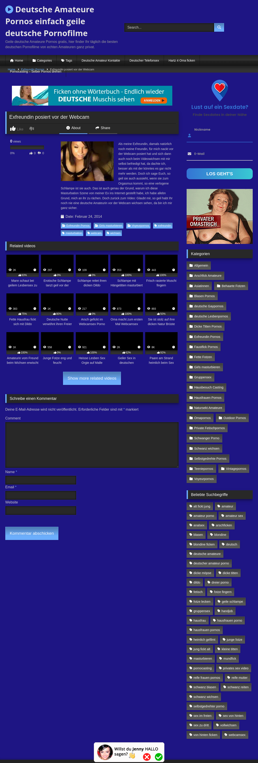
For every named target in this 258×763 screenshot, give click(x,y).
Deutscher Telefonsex (144, 60)
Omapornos (202, 399)
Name (11, 472)
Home (19, 60)
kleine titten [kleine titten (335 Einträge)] (230, 625)
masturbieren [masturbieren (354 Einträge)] (202, 635)
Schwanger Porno (206, 417)
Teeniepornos (203, 446)
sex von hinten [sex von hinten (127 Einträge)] (233, 692)
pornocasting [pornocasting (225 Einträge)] (202, 644)
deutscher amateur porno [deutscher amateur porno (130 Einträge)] (211, 540)
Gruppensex (202, 360)
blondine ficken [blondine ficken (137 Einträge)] (204, 521)
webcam (94, 233)
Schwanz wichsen (206, 427)
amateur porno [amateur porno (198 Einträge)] (203, 492)
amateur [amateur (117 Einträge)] (227, 483)
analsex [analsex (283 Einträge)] (198, 501)
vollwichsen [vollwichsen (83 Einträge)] (228, 702)
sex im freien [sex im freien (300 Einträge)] (202, 692)
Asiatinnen (201, 275)
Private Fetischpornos (209, 408)
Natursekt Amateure (208, 389)
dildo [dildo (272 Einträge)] (196, 559)
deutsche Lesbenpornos (211, 303)
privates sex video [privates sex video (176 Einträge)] (236, 644)
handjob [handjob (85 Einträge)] (227, 587)
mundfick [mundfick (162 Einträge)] (229, 635)
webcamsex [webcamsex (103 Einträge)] (237, 711)
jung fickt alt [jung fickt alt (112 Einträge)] (201, 625)
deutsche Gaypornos (208, 294)
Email (11, 487)
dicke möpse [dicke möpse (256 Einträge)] (202, 549)
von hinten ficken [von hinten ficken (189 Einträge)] (205, 711)
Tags (69, 60)
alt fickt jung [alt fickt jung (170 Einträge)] (201, 483)
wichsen (114, 233)
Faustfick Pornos (206, 332)
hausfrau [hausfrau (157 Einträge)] (199, 597)
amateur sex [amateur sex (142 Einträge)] (234, 492)
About (73, 128)
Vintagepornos (235, 446)
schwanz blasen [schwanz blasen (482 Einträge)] (204, 663)
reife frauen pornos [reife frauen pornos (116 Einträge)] (206, 654)
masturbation (72, 233)
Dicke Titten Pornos (208, 313)
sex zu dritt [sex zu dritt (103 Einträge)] (201, 702)
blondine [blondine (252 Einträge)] (220, 511)
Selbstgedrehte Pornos (210, 437)
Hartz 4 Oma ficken (182, 60)
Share (103, 128)
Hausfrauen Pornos (207, 379)
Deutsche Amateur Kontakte (101, 60)
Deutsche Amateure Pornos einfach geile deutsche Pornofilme (49, 21)
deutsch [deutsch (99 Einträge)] (231, 521)
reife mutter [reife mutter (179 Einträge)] (240, 654)
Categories (44, 60)
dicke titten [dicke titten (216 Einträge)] (230, 549)
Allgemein (201, 265)
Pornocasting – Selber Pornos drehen (35, 71)
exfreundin (162, 225)
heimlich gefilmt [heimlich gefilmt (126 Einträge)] (204, 616)
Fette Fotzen (203, 341)
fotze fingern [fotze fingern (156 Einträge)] (223, 568)
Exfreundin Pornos (75, 225)
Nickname (202, 129)
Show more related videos (92, 378)
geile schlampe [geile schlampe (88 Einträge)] (232, 578)
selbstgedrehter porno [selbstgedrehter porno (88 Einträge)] (208, 682)
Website (11, 502)
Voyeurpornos (138, 225)
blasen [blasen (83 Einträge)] (198, 511)
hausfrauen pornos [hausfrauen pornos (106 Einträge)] (206, 606)
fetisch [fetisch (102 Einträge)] (198, 568)
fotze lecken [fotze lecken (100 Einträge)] (201, 578)
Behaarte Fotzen (233, 275)
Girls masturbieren (108, 225)
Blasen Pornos (204, 284)
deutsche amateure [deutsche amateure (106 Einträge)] (207, 530)
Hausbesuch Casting (208, 370)
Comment (12, 418)
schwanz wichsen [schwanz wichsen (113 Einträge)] (205, 673)
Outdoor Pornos (234, 399)
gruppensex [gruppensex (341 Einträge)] (201, 587)
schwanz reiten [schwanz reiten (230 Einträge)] (238, 663)
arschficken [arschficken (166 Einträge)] (224, 501)
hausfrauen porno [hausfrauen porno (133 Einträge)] (229, 597)
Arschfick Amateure (234, 265)
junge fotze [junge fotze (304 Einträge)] (234, 616)
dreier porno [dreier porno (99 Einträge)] (220, 559)
